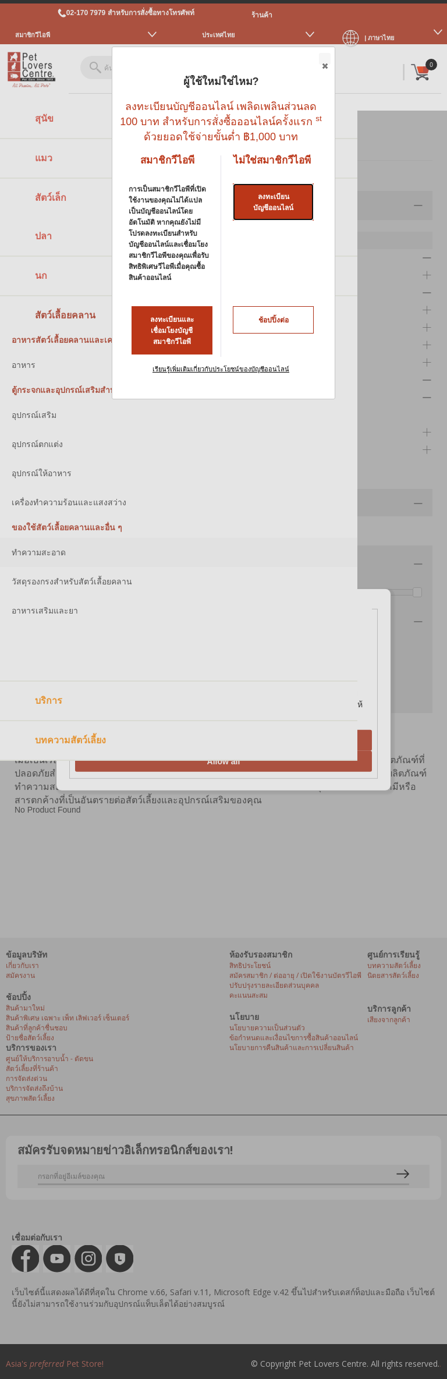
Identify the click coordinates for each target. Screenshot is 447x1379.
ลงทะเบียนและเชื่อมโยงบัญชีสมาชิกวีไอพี (172, 330)
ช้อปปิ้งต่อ (273, 320)
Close (324, 59)
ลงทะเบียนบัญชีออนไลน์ (273, 202)
